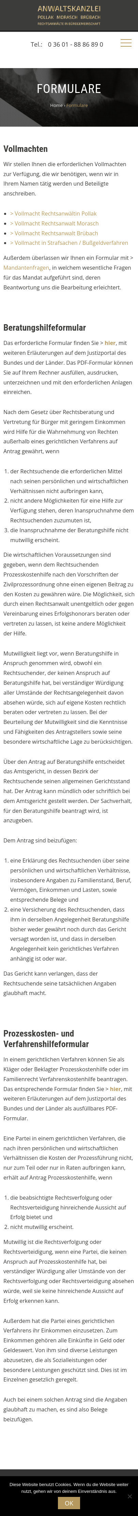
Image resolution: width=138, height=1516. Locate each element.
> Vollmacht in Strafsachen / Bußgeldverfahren (69, 243)
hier (110, 343)
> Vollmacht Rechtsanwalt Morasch (54, 223)
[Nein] (129, 1496)
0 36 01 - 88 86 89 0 (75, 44)
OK (69, 1503)
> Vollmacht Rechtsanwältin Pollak (53, 213)
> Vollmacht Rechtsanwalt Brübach (54, 233)
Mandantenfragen (26, 267)
